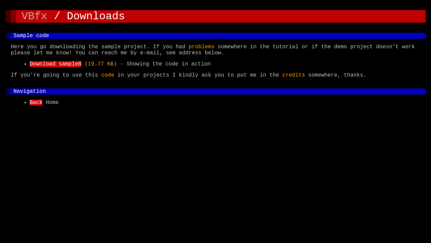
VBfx (34, 17)
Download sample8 (55, 71)
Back (36, 113)
